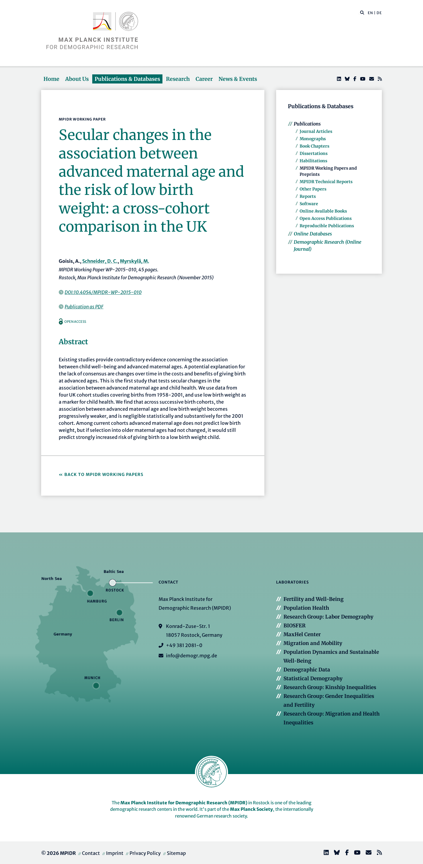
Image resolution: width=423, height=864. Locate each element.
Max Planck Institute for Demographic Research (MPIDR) (183, 802)
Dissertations (314, 153)
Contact (91, 853)
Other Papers (313, 189)
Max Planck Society (251, 809)
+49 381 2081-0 (184, 645)
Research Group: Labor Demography (328, 617)
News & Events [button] (238, 79)
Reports (308, 196)
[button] (362, 12)
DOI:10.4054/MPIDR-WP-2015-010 (103, 292)
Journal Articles (316, 131)
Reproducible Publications (327, 225)
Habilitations (313, 160)
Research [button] (178, 79)
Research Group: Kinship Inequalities (329, 687)
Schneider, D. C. (100, 261)
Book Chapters (314, 146)
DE (379, 13)
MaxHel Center (302, 634)
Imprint (114, 853)
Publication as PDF (84, 307)
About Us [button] (77, 79)
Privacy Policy (145, 853)
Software (309, 203)
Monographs (313, 138)
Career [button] (204, 79)
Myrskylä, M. (134, 261)
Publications (307, 124)
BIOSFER (294, 625)
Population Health (306, 608)
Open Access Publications (326, 218)
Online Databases (313, 234)
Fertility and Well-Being (313, 599)
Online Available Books (323, 211)
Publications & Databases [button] (127, 79)
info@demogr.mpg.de (191, 656)
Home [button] (51, 79)
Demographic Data (306, 669)
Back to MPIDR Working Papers (103, 474)
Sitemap (176, 853)
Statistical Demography (313, 678)
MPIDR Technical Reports (326, 181)
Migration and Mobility (312, 643)
